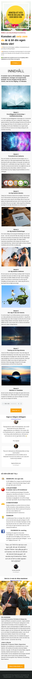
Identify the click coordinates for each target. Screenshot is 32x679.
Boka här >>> (16, 410)
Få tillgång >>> (16, 63)
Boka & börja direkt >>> (16, 666)
